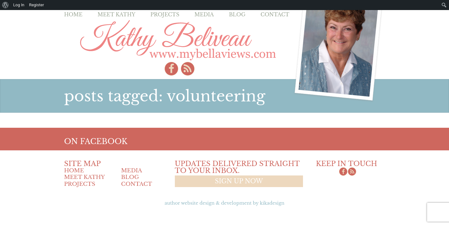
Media (204, 14)
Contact (275, 14)
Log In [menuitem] (18, 5)
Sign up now (239, 181)
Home (73, 14)
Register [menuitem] (36, 5)
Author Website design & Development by (224, 203)
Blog (237, 14)
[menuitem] (5, 5)
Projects (164, 14)
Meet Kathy (116, 14)
